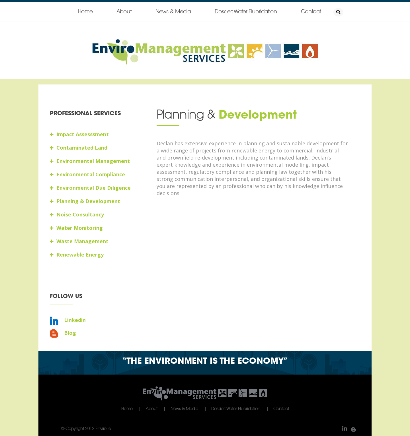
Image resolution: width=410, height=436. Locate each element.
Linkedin (68, 320)
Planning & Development (85, 201)
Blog (63, 332)
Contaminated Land (78, 147)
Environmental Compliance (87, 174)
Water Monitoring (76, 227)
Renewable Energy (77, 254)
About (124, 12)
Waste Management (79, 241)
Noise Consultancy (77, 214)
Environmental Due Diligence (90, 187)
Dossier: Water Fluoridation (246, 12)
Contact (311, 12)
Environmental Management (90, 161)
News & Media (173, 12)
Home (85, 12)
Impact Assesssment (79, 134)
